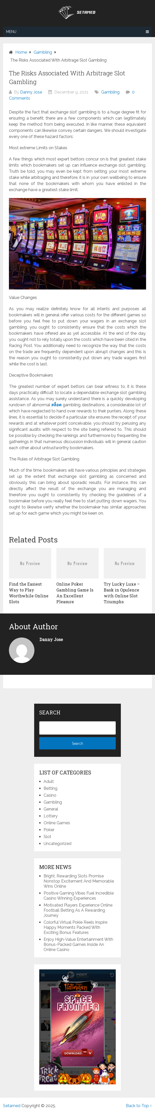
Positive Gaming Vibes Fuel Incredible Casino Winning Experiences (79, 896)
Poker (49, 829)
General (51, 809)
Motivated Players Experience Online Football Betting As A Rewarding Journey (78, 910)
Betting (50, 788)
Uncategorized (57, 843)
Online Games (57, 822)
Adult (49, 781)
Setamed (11, 1105)
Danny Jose (31, 92)
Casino (50, 795)
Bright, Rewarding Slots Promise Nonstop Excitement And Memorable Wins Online (79, 881)
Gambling (110, 92)
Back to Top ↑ (139, 1105)
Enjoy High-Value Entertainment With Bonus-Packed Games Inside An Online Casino (78, 944)
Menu (11, 32)
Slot (47, 836)
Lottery (51, 816)
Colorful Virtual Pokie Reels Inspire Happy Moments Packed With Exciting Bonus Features (75, 927)
